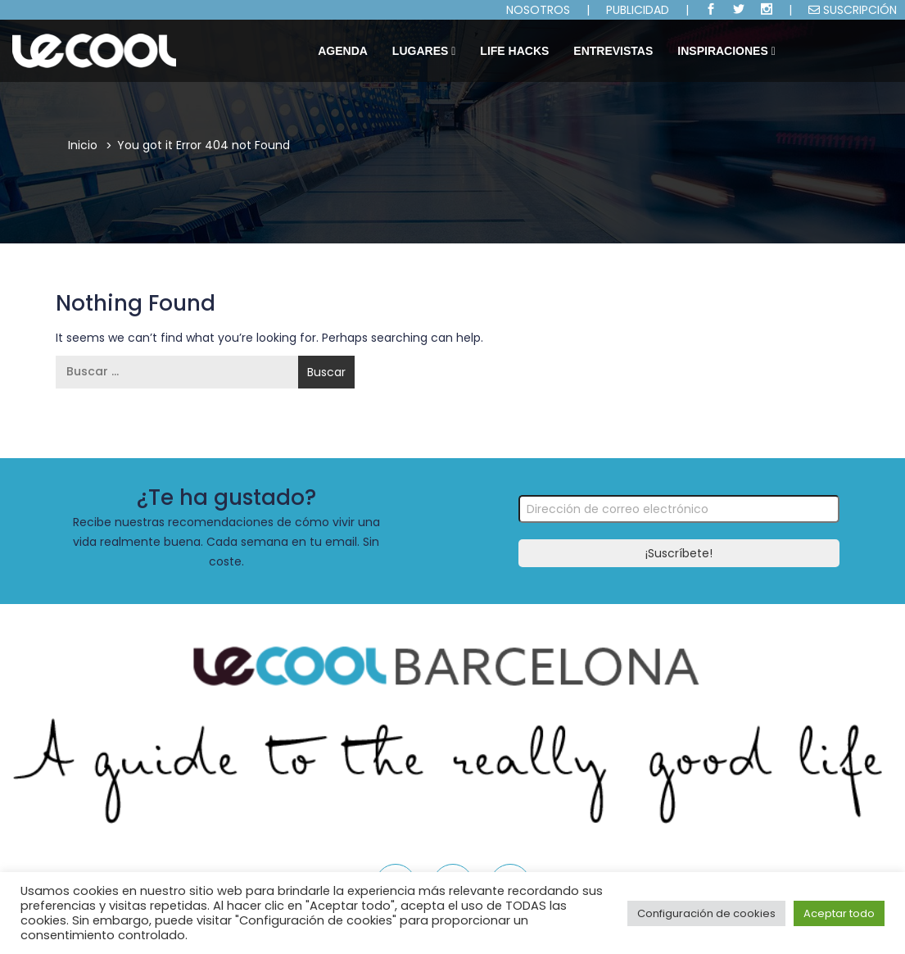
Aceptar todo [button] (839, 913)
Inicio (82, 145)
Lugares (423, 50)
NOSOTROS (538, 10)
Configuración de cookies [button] (706, 913)
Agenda (343, 50)
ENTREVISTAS (613, 50)
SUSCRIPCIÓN (852, 10)
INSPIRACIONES (726, 50)
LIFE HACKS (514, 50)
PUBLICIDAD (637, 10)
